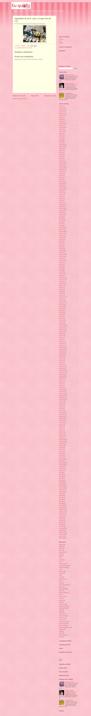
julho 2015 (61, 333)
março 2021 (61, 202)
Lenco (60, 581)
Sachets (60, 602)
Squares (60, 610)
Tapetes (60, 611)
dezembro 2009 (62, 462)
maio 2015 (61, 337)
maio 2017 (61, 291)
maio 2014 (61, 360)
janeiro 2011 (61, 437)
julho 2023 (61, 152)
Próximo (60, 660)
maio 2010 (61, 453)
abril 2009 (61, 478)
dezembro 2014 (62, 347)
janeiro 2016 (61, 322)
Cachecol (61, 559)
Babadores (61, 546)
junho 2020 (61, 219)
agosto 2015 (61, 331)
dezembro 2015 (62, 324)
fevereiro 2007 (62, 528)
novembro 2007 (62, 511)
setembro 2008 (62, 491)
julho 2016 (61, 310)
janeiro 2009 (61, 484)
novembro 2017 (62, 279)
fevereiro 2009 (62, 482)
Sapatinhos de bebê (21, 47)
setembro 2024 (62, 131)
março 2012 (61, 410)
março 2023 (61, 160)
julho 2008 (61, 495)
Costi (60, 569)
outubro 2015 (61, 327)
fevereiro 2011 (62, 435)
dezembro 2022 (62, 165)
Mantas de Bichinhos (63, 592)
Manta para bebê (62, 588)
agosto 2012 (61, 401)
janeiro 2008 (61, 507)
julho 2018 (61, 264)
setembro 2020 (62, 214)
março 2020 (61, 225)
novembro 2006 (62, 534)
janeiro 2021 (61, 206)
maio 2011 (61, 430)
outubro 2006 (61, 536)
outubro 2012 (61, 397)
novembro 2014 (62, 349)
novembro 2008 (62, 488)
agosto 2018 (61, 262)
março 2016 (61, 318)
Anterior (60, 659)
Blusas (60, 550)
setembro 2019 (62, 237)
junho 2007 (61, 520)
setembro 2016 (62, 306)
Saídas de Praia (62, 604)
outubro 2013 (61, 374)
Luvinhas (61, 583)
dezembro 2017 (62, 277)
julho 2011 (61, 426)
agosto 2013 (61, 378)
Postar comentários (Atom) (21, 98)
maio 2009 (61, 476)
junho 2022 (61, 175)
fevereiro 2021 (62, 204)
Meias (60, 594)
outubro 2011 (61, 420)
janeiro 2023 (61, 163)
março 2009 (61, 480)
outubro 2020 (61, 212)
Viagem (60, 631)
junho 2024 (61, 137)
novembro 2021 (62, 189)
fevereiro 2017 (62, 297)
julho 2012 (61, 403)
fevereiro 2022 (62, 183)
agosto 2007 (61, 516)
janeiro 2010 (61, 461)
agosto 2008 (61, 493)
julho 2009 (61, 472)
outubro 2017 (61, 281)
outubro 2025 (61, 111)
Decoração (61, 571)
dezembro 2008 (62, 486)
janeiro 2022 (61, 185)
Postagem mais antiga (50, 95)
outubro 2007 (61, 513)
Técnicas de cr (62, 619)
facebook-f (61, 39)
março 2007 (61, 526)
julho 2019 (61, 241)
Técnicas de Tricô (28, 47)
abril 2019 (61, 246)
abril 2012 (61, 408)
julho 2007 (61, 518)
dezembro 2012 (62, 393)
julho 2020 (61, 217)
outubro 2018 (61, 258)
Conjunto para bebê (63, 567)
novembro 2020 (62, 210)
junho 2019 (61, 243)
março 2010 (61, 457)
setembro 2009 (62, 468)
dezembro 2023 (62, 146)
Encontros (61, 573)
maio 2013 (61, 383)
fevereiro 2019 (62, 250)
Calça (60, 561)
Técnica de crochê (62, 615)
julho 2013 (61, 379)
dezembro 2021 (62, 187)
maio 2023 (61, 156)
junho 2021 (61, 198)
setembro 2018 (62, 260)
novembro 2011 (62, 418)
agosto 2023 (61, 150)
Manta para (61, 586)
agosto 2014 (61, 354)
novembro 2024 (62, 127)
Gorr (60, 575)
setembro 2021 (62, 192)
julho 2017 (61, 287)
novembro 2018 (62, 256)
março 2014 (61, 364)
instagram (61, 43)
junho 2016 (61, 312)
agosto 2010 (61, 447)
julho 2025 (61, 117)
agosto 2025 (61, 115)
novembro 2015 (62, 325)
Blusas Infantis (62, 552)
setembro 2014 (62, 352)
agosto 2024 (61, 133)
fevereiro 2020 (62, 227)
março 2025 (61, 121)
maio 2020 (61, 221)
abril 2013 (61, 385)
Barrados (61, 548)
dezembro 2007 (62, 509)
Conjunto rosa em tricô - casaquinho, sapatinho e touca (71, 84)
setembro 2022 (62, 171)
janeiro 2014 (61, 368)
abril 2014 (61, 362)
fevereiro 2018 (62, 273)
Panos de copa (62, 596)
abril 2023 (61, 158)
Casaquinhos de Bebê (63, 565)
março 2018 (61, 272)
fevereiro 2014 (62, 366)
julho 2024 (61, 135)
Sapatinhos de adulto (63, 606)
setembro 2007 (62, 514)
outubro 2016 (61, 304)
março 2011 (61, 433)
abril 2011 (61, 432)
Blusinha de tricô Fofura (70, 74)
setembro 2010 (62, 445)
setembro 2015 (62, 329)
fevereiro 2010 (62, 459)
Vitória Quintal (62, 635)
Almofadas (61, 544)
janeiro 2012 (61, 414)
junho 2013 (61, 381)
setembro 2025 (62, 113)
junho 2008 (61, 497)
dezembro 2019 (62, 231)
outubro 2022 (61, 169)
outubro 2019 (61, 235)
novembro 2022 (62, 167)
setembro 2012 (62, 399)
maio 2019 (61, 244)
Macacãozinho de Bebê (63, 584)
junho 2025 (61, 119)
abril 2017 (61, 293)
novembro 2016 (62, 302)
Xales (60, 637)
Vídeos (60, 633)
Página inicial (35, 95)
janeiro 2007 (61, 530)
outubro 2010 (61, 443)
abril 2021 (61, 200)
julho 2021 (61, 196)
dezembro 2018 (62, 254)
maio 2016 (61, 314)
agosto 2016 (61, 308)
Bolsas (60, 554)
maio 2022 (61, 177)
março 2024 (61, 142)
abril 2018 (61, 270)
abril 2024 (61, 140)
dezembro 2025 (62, 110)
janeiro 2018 (61, 275)
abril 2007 (61, 524)
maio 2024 (61, 138)
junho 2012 (61, 405)
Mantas (60, 590)
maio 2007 (61, 522)
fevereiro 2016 (62, 320)
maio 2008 (61, 499)
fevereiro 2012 (62, 412)
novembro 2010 (62, 441)
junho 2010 (61, 451)
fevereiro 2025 (62, 123)
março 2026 (61, 106)
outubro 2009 (61, 466)
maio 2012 (61, 406)
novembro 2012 (62, 395)
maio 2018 (61, 268)
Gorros (60, 577)
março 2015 (61, 341)
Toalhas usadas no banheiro (64, 627)
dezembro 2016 (62, 300)
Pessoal (60, 598)
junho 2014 (61, 358)
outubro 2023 (61, 148)
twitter (60, 41)
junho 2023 (61, 154)
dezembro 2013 (62, 370)
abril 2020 (61, 223)
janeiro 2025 (61, 125)
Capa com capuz (62, 563)
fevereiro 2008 (62, 505)
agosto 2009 (61, 470)
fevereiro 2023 (62, 162)
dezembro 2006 (62, 532)
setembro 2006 (62, 538)
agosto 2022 (61, 173)
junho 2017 (61, 289)
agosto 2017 (61, 285)
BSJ (60, 557)
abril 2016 (61, 316)
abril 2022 (61, 179)
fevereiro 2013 (62, 389)
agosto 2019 (61, 239)
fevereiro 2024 (62, 144)
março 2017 (61, 295)
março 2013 (61, 387)
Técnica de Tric (62, 617)
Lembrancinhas (62, 579)
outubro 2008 (61, 489)
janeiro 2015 (61, 345)
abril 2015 (61, 339)
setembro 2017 (62, 283)
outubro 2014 (61, 351)
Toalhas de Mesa (62, 625)
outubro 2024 (61, 129)
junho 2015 (61, 335)
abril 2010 (61, 455)
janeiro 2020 (61, 229)
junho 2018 (61, 266)
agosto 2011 (61, 424)
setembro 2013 (62, 376)
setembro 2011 (62, 422)
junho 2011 (61, 428)
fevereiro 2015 (62, 343)
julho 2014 (61, 356)
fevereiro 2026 (62, 108)
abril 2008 (61, 501)
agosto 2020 (61, 216)
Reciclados (61, 600)
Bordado (60, 555)
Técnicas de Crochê (63, 621)
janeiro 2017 (61, 299)
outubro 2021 (61, 190)
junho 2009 (61, 474)
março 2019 (61, 248)
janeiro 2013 (61, 391)
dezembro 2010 (62, 439)
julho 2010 (61, 449)
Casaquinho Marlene (69, 93)
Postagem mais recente (19, 95)
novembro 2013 (62, 372)
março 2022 (61, 181)
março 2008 (61, 503)
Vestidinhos (61, 629)
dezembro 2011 (62, 416)
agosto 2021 (61, 194)
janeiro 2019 (61, 252)
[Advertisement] (69, 24)
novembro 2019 (62, 233)
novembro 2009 (62, 464)
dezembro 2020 (62, 208)
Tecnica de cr (61, 613)
